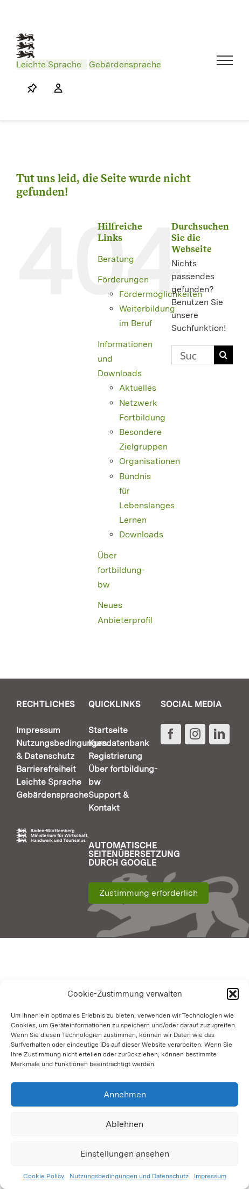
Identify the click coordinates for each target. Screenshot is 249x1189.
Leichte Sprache (48, 64)
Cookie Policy (43, 1176)
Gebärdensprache (125, 64)
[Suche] (223, 354)
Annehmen (124, 1094)
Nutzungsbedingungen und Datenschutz (129, 1176)
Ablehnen (124, 1124)
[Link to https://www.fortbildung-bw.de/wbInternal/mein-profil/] (52, 88)
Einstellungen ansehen (124, 1154)
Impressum (210, 1176)
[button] (232, 993)
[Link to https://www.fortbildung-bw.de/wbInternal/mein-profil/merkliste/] (32, 88)
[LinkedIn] (219, 734)
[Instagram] (195, 734)
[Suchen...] (192, 354)
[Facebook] (171, 734)
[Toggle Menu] (225, 60)
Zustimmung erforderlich (148, 893)
